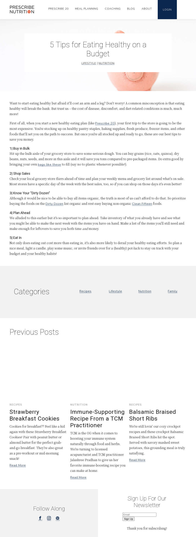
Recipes (85, 291)
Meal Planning (86, 9)
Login (167, 9)
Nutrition (106, 63)
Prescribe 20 (58, 9)
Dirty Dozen (54, 204)
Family (172, 291)
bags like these (49, 164)
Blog (131, 9)
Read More (18, 465)
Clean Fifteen (142, 204)
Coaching (113, 9)
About (147, 9)
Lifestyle (89, 63)
